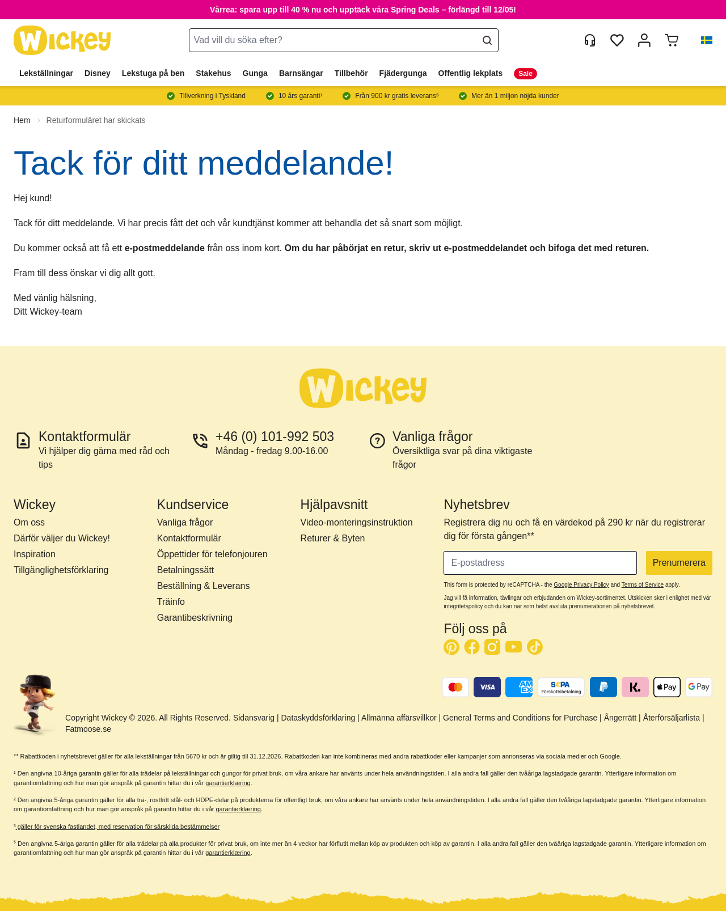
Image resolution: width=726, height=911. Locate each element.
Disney (98, 73)
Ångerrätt (620, 717)
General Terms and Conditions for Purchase (520, 717)
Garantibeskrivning (195, 617)
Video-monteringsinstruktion (357, 522)
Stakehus (213, 73)
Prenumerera (679, 562)
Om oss (29, 522)
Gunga (255, 73)
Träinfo (171, 602)
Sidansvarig (254, 717)
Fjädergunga (403, 73)
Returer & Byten (333, 538)
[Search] (487, 40)
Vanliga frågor (185, 522)
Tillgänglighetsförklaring (61, 570)
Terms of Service (643, 585)
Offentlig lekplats (470, 73)
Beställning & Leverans (203, 586)
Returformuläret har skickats (96, 120)
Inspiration (35, 554)
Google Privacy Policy (581, 585)
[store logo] (62, 41)
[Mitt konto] (644, 40)
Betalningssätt (185, 570)
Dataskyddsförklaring (318, 717)
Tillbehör (351, 73)
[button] (702, 40)
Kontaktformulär (189, 538)
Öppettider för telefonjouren (212, 554)
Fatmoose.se (88, 729)
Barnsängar (301, 73)
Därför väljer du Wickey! (62, 538)
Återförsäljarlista (671, 717)
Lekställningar (46, 73)
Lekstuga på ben (153, 73)
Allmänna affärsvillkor (399, 717)
